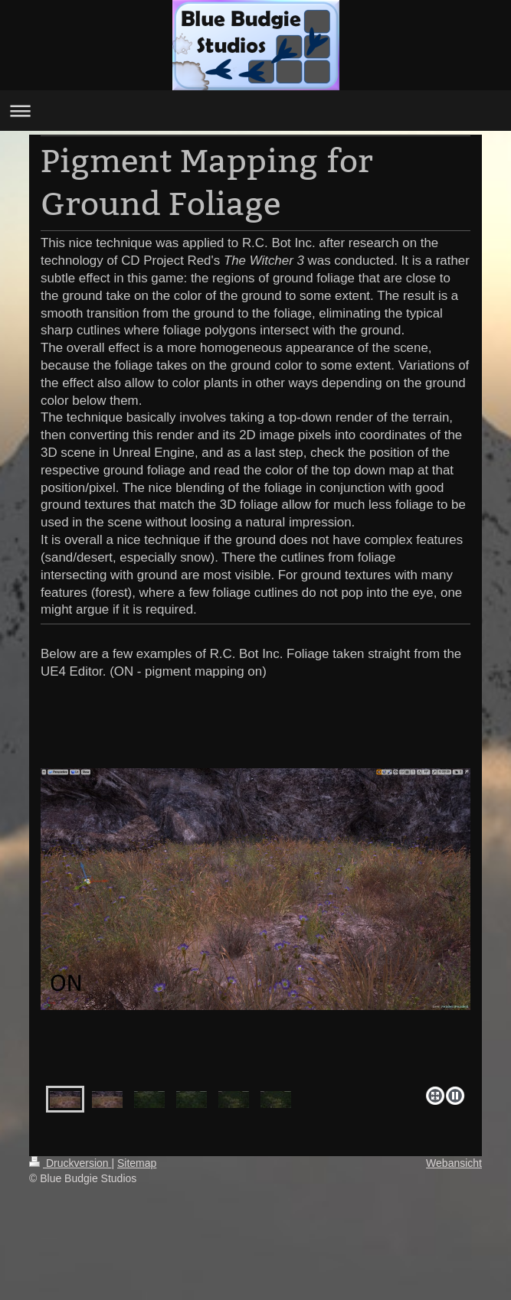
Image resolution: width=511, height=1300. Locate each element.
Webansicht (454, 1163)
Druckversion (70, 1163)
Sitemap (136, 1163)
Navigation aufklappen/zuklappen (255, 110)
